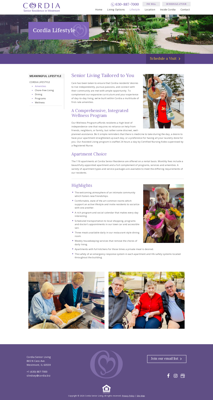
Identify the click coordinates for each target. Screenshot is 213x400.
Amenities (40, 86)
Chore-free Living (44, 90)
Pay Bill (151, 4)
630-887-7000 (127, 4)
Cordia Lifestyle (39, 82)
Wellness (40, 102)
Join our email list (164, 358)
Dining (38, 94)
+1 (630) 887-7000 (37, 371)
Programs (40, 98)
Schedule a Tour (176, 4)
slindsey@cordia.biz (38, 375)
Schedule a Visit (163, 58)
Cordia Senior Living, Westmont (42, 7)
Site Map (141, 395)
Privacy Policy (128, 395)
